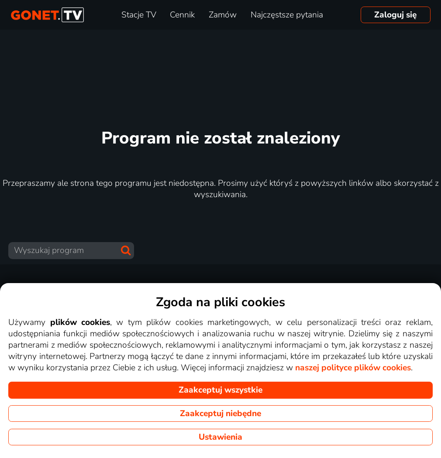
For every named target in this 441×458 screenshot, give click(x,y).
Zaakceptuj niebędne (220, 413)
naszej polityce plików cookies (353, 367)
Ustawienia (220, 437)
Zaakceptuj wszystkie (220, 390)
